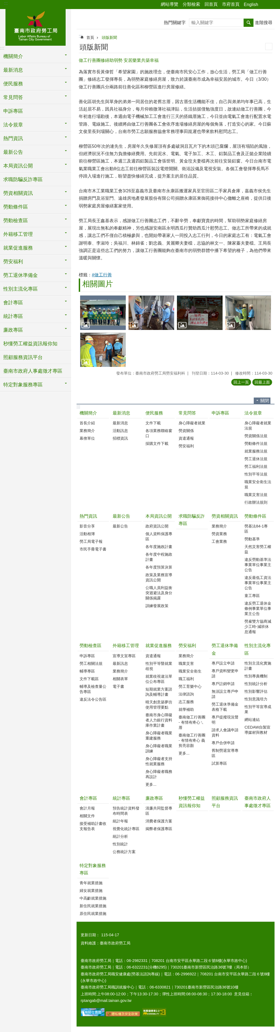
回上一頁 (241, 382)
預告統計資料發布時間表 (126, 811)
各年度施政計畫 (158, 546)
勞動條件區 (255, 516)
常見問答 (187, 413)
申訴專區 (13, 111)
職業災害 (186, 663)
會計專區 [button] (13, 302)
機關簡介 (88, 413)
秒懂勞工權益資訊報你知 (30, 343)
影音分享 (87, 526)
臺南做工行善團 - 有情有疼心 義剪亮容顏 (192, 740)
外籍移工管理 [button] (18, 234)
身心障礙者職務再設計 (158, 774)
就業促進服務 (158, 645)
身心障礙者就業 (192, 423)
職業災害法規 (255, 494)
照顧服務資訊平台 (23, 357)
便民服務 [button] (13, 83)
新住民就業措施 (93, 906)
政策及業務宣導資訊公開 (158, 577)
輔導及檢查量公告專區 (93, 689)
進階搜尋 (263, 22)
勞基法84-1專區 (256, 529)
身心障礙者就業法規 (257, 425)
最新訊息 (120, 663)
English (251, 4)
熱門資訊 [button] (13, 138)
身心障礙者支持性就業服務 (158, 761)
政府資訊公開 (156, 526)
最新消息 (121, 413)
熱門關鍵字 (175, 22)
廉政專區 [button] (13, 330)
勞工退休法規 (255, 459)
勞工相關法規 (91, 663)
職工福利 (186, 679)
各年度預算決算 (158, 567)
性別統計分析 (255, 684)
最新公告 (121, 516)
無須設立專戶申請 (225, 694)
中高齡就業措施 (93, 898)
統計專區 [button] (13, 316)
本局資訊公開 (158, 516)
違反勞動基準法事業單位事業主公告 (257, 564)
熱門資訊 (88, 516)
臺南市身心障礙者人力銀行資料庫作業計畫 (158, 720)
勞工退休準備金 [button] (20, 275)
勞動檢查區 (90, 645)
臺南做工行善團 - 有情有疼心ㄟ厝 (192, 722)
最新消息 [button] (13, 70)
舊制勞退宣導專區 (225, 753)
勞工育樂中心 (190, 686)
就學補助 (186, 709)
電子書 (118, 686)
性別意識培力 (255, 699)
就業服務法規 (255, 451)
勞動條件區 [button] (15, 207)
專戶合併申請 (223, 743)
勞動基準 (252, 539)
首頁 (90, 37)
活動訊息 (120, 430)
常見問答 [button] (13, 97)
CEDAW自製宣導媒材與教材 (257, 730)
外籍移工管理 (126, 645)
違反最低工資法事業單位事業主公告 (257, 582)
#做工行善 (102, 275)
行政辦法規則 (255, 502)
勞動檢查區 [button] (15, 220)
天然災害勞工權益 (257, 549)
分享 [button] (265, 4)
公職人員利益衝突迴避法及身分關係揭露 (158, 592)
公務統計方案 (124, 852)
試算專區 (219, 763)
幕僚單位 (87, 438)
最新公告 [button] (13, 152)
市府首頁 (231, 4)
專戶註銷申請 (223, 684)
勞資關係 (186, 430)
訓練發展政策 (156, 606)
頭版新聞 (109, 37)
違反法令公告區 (93, 699)
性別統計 (120, 844)
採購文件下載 (156, 443)
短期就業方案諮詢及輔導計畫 (158, 692)
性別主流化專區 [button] (20, 289)
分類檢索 (191, 4)
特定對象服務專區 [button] (23, 384)
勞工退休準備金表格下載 (225, 707)
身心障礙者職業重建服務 (158, 735)
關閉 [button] (264, 400)
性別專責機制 (255, 676)
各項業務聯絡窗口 (158, 433)
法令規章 (253, 413)
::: (6, 3)
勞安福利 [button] (13, 261)
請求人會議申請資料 (225, 732)
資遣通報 (186, 438)
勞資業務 (219, 534)
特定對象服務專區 (93, 869)
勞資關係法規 (255, 436)
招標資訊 (120, 438)
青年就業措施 (91, 883)
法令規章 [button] (13, 124)
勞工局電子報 (91, 541)
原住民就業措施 (93, 913)
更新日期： (90, 935)
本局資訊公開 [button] (18, 166)
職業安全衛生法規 (257, 484)
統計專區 (121, 798)
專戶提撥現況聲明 (225, 719)
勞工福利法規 (255, 466)
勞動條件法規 (255, 443)
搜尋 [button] (248, 23)
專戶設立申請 (223, 663)
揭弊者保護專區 (158, 829)
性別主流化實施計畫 (257, 666)
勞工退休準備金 (225, 649)
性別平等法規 (255, 474)
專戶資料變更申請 (225, 673)
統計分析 (120, 836)
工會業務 (219, 541)
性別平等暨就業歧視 (158, 666)
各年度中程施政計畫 (158, 557)
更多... (150, 784)
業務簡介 (87, 430)
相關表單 (120, 679)
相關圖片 (97, 284)
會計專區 (88, 798)
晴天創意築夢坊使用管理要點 (158, 704)
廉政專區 (154, 798)
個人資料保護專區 (158, 536)
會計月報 (87, 808)
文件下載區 (89, 679)
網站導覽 (169, 4)
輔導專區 (87, 671)
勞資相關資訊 (225, 516)
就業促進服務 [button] (18, 248)
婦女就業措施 (91, 890)
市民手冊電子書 (93, 549)
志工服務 (186, 702)
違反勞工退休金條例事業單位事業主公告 (257, 608)
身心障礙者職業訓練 (158, 748)
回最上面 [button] (262, 382)
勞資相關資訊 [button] (18, 193)
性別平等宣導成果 (257, 709)
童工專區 (252, 595)
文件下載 (153, 423)
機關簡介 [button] (13, 56)
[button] (103, 312)
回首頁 (211, 4)
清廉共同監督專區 (158, 811)
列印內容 (268, 46)
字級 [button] (272, 4)
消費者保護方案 (158, 821)
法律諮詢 (186, 694)
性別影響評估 (255, 691)
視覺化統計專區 (126, 829)
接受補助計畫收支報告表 (93, 826)
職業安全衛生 (190, 671)
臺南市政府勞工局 (35, 26)
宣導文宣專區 (124, 656)
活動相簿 (87, 534)
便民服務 (154, 413)
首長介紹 (87, 423)
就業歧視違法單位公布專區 (158, 679)
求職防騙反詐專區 (23, 179)
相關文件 (87, 816)
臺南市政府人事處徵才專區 (32, 371)
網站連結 (252, 719)
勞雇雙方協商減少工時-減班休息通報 (257, 626)
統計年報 (120, 821)
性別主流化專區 (257, 649)
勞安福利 (186, 446)
